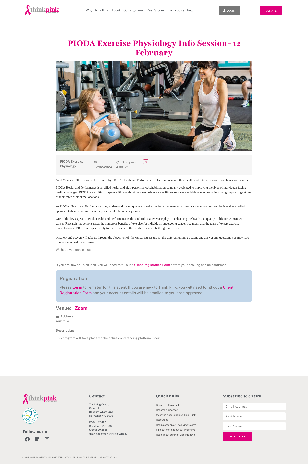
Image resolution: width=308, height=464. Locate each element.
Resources (162, 419)
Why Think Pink (97, 10)
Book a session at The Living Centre (176, 424)
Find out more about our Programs (175, 429)
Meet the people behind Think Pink (176, 414)
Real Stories (155, 10)
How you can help (180, 10)
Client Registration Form (152, 265)
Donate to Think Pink (168, 405)
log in (77, 287)
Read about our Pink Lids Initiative (175, 434)
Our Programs (133, 10)
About (115, 10)
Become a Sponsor (167, 409)
